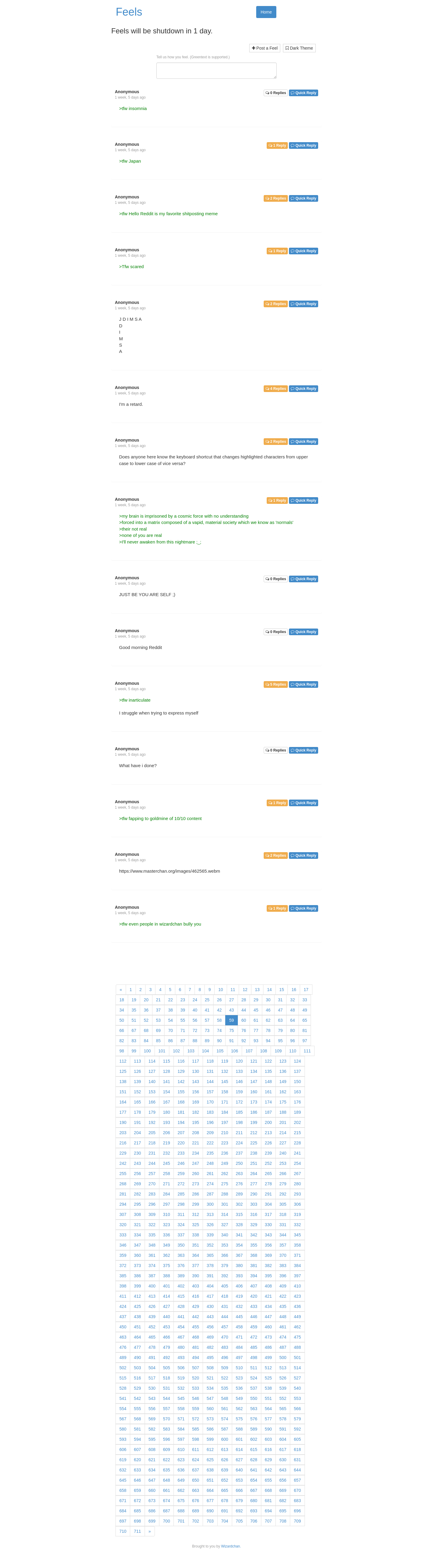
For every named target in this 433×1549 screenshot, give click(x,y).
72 (194, 1030)
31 (280, 999)
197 (224, 1122)
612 (210, 1449)
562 (239, 1408)
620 (137, 1459)
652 (224, 1480)
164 (122, 1102)
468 (195, 1337)
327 (224, 1224)
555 (137, 1408)
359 (122, 1255)
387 (152, 1275)
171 (224, 1102)
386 (137, 1275)
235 (210, 1153)
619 (122, 1459)
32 (292, 999)
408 (268, 1286)
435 (282, 1306)
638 (210, 1470)
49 (304, 1010)
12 (245, 989)
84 (146, 1040)
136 (282, 1071)
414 (166, 1296)
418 (224, 1296)
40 (194, 1010)
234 (195, 1153)
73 (207, 1030)
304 (268, 1204)
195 (195, 1122)
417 (210, 1296)
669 (282, 1490)
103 (190, 1050)
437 (122, 1316)
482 (210, 1347)
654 (253, 1480)
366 (224, 1255)
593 (122, 1439)
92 (243, 1040)
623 (180, 1459)
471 (239, 1337)
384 (297, 1265)
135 (268, 1071)
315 (239, 1214)
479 (166, 1347)
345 (297, 1234)
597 (180, 1439)
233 (180, 1153)
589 (253, 1429)
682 (282, 1500)
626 (224, 1459)
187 (268, 1112)
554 (122, 1408)
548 (224, 1398)
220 (180, 1142)
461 (282, 1326)
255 (122, 1173)
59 (231, 1020)
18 (121, 999)
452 (152, 1326)
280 (297, 1183)
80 (292, 1030)
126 (137, 1071)
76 (243, 1030)
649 (180, 1480)
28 (243, 999)
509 (224, 1367)
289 (239, 1194)
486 (268, 1347)
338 (195, 1234)
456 (210, 1326)
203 (122, 1132)
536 (239, 1388)
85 (158, 1040)
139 (137, 1081)
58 (219, 1020)
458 (239, 1326)
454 (180, 1326)
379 (224, 1265)
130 (195, 1071)
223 (224, 1142)
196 (210, 1122)
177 (122, 1112)
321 (137, 1224)
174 (268, 1102)
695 (282, 1510)
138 (122, 1081)
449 (297, 1316)
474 (282, 1337)
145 (224, 1081)
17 (306, 989)
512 (268, 1367)
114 (152, 1061)
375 (166, 1265)
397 (297, 1275)
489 (122, 1357)
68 (146, 1030)
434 (268, 1306)
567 (122, 1418)
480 (180, 1347)
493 (180, 1357)
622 (166, 1459)
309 (152, 1214)
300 (210, 1204)
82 (121, 1040)
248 (210, 1163)
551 (268, 1398)
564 (268, 1408)
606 (122, 1449)
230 (137, 1153)
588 (239, 1429)
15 (281, 989)
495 (210, 1357)
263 (239, 1173)
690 (210, 1510)
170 (210, 1102)
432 (239, 1306)
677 (210, 1500)
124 (297, 1061)
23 (182, 999)
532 (180, 1388)
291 (268, 1194)
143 (195, 1081)
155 (180, 1091)
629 (268, 1459)
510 (239, 1367)
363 (180, 1255)
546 (195, 1398)
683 (297, 1500)
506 (180, 1367)
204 (137, 1132)
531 (166, 1388)
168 (180, 1102)
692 (239, 1510)
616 (268, 1449)
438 (137, 1316)
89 (207, 1040)
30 (268, 999)
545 (180, 1398)
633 (137, 1470)
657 (297, 1480)
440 (166, 1316)
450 (122, 1326)
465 (152, 1337)
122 (268, 1061)
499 (268, 1357)
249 (224, 1163)
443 (210, 1316)
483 (224, 1347)
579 (297, 1418)
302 (239, 1204)
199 (253, 1122)
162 (282, 1091)
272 (180, 1183)
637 (195, 1470)
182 (195, 1112)
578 (282, 1418)
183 (210, 1112)
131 (210, 1071)
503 (137, 1367)
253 (282, 1163)
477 (137, 1347)
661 (166, 1490)
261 (210, 1173)
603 (268, 1439)
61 (255, 1020)
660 (152, 1490)
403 (195, 1286)
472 (253, 1337)
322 (152, 1224)
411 (122, 1296)
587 (224, 1429)
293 (297, 1194)
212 (253, 1132)
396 (282, 1275)
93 (255, 1040)
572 (195, 1418)
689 (195, 1510)
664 (210, 1490)
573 (210, 1418)
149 (282, 1081)
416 (195, 1296)
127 (152, 1071)
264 (253, 1173)
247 (195, 1163)
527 (297, 1378)
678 (224, 1500)
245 (166, 1163)
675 (180, 1500)
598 (195, 1439)
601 (239, 1439)
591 (282, 1429)
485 (253, 1347)
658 (122, 1490)
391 (210, 1275)
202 (297, 1122)
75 (231, 1030)
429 (195, 1306)
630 (282, 1459)
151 (122, 1091)
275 (224, 1183)
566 (297, 1408)
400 (152, 1286)
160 (253, 1091)
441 (180, 1316)
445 (239, 1316)
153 (152, 1091)
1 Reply (277, 145)
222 (210, 1142)
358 (297, 1245)
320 (122, 1224)
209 (210, 1132)
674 (166, 1500)
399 (137, 1286)
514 (297, 1367)
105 (219, 1050)
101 (161, 1050)
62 (268, 1020)
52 (146, 1020)
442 (195, 1316)
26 (219, 999)
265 (268, 1173)
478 (152, 1347)
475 (297, 1337)
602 (253, 1439)
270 (152, 1183)
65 (304, 1020)
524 (253, 1378)
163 (297, 1091)
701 (180, 1521)
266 (282, 1173)
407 (253, 1286)
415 (180, 1296)
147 (253, 1081)
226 (268, 1142)
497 (239, 1357)
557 (166, 1408)
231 (152, 1153)
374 (152, 1265)
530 (152, 1388)
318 (282, 1214)
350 (180, 1245)
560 (210, 1408)
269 (137, 1183)
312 (195, 1214)
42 (219, 1010)
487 (282, 1347)
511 (253, 1367)
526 (282, 1378)
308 (137, 1214)
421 (268, 1296)
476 (122, 1347)
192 (152, 1122)
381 (253, 1265)
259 (180, 1173)
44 (243, 1010)
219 (166, 1142)
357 (282, 1245)
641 (253, 1470)
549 (239, 1398)
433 (253, 1306)
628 (253, 1459)
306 (297, 1204)
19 (134, 999)
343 (268, 1234)
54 (170, 1020)
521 (210, 1378)
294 (122, 1204)
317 (268, 1214)
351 (195, 1245)
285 (180, 1194)
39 (182, 1010)
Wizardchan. (231, 1546)
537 (253, 1388)
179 (152, 1112)
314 (224, 1214)
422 (282, 1296)
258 (166, 1173)
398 (122, 1286)
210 (224, 1132)
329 (253, 1224)
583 (166, 1429)
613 (224, 1449)
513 (282, 1367)
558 (180, 1408)
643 (282, 1470)
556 (152, 1408)
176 (297, 1102)
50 (121, 1020)
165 (137, 1102)
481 (195, 1347)
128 (166, 1071)
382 (268, 1265)
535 (224, 1388)
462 (297, 1326)
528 (122, 1388)
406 (239, 1286)
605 (297, 1439)
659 (137, 1490)
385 (122, 1275)
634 (152, 1470)
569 (152, 1418)
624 (195, 1459)
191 (137, 1122)
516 (137, 1378)
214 (282, 1132)
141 (166, 1081)
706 (253, 1521)
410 (297, 1286)
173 (253, 1102)
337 (180, 1234)
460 (268, 1326)
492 (166, 1357)
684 (122, 1510)
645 (122, 1480)
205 (152, 1132)
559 (195, 1408)
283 (152, 1194)
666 (239, 1490)
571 (180, 1418)
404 (210, 1286)
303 (253, 1204)
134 (253, 1071)
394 (253, 1275)
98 (121, 1050)
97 (304, 1040)
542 (137, 1398)
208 (195, 1132)
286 (195, 1194)
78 (268, 1030)
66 (121, 1030)
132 (224, 1071)
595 (152, 1439)
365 (210, 1255)
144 (210, 1081)
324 (180, 1224)
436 (297, 1306)
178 (137, 1112)
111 (307, 1050)
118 (210, 1061)
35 (134, 1010)
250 (239, 1163)
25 (207, 999)
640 (239, 1470)
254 (297, 1163)
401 (166, 1286)
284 (166, 1194)
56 (194, 1020)
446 (253, 1316)
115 (166, 1061)
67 (134, 1030)
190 (122, 1122)
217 (137, 1142)
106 (234, 1050)
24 (194, 999)
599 (210, 1439)
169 (195, 1102)
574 (224, 1418)
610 (180, 1449)
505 (166, 1367)
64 (292, 1020)
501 (297, 1357)
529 (137, 1388)
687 (166, 1510)
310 (166, 1214)
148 (268, 1081)
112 (122, 1061)
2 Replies (276, 198)
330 (268, 1224)
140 (152, 1081)
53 (158, 1020)
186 (253, 1112)
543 (152, 1398)
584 (180, 1429)
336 (166, 1234)
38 (170, 1010)
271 (166, 1183)
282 (137, 1194)
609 (166, 1449)
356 (268, 1245)
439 (152, 1316)
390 (195, 1275)
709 (297, 1521)
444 (224, 1316)
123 (282, 1061)
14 (269, 989)
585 (195, 1429)
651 (210, 1480)
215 (297, 1132)
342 (253, 1234)
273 (195, 1183)
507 (195, 1367)
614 (239, 1449)
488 (297, 1347)
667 (253, 1490)
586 (210, 1429)
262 (224, 1173)
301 (224, 1204)
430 (210, 1306)
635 (166, 1470)
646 (137, 1480)
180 (166, 1112)
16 (293, 989)
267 (297, 1173)
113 (137, 1061)
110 (292, 1050)
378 (210, 1265)
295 (137, 1204)
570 (166, 1418)
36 (146, 1010)
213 (268, 1132)
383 (282, 1265)
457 (224, 1326)
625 (210, 1459)
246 (180, 1163)
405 (224, 1286)
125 (122, 1071)
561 (224, 1408)
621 (152, 1459)
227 (282, 1142)
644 (297, 1470)
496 (224, 1357)
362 (166, 1255)
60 (243, 1020)
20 (146, 999)
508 (210, 1367)
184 (224, 1112)
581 (137, 1429)
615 (253, 1449)
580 (122, 1429)
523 (239, 1378)
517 (152, 1378)
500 (282, 1357)
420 (253, 1296)
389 (180, 1275)
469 (210, 1337)
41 (207, 1010)
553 (297, 1398)
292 (282, 1194)
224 (239, 1142)
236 (224, 1153)
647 (152, 1480)
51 (134, 1020)
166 (152, 1102)
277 (253, 1183)
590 (268, 1429)
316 (253, 1214)
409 (282, 1286)
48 (292, 1010)
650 (195, 1480)
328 (239, 1224)
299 (195, 1204)
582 (152, 1429)
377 (195, 1265)
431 (224, 1306)
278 (268, 1183)
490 (137, 1357)
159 (239, 1091)
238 (253, 1153)
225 (253, 1142)
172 (239, 1102)
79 (280, 1030)
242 (122, 1163)
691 (224, 1510)
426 (152, 1306)
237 (239, 1153)
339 (210, 1234)
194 (180, 1122)
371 (297, 1255)
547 (210, 1398)
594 (137, 1439)
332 (297, 1224)
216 (122, 1142)
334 (137, 1234)
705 (239, 1521)
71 (182, 1030)
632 (122, 1470)
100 (147, 1050)
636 (180, 1470)
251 (253, 1163)
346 (122, 1245)
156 (195, 1091)
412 (137, 1296)
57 (207, 1020)
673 (152, 1500)
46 (268, 1010)
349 (166, 1245)
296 (152, 1204)
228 (297, 1142)
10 (220, 989)
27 (231, 999)
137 (297, 1071)
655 (268, 1480)
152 (137, 1091)
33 (304, 999)
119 (224, 1061)
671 (122, 1500)
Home (266, 12)
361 (152, 1255)
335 (152, 1234)
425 (137, 1306)
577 (268, 1418)
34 (121, 1010)
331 (282, 1224)
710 (122, 1531)
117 (195, 1061)
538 (268, 1388)
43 (231, 1010)
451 (137, 1326)
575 (239, 1418)
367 (239, 1255)
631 (297, 1459)
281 (122, 1194)
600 (224, 1439)
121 (253, 1061)
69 (158, 1030)
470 (224, 1337)
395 (268, 1275)
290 (253, 1194)
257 (152, 1173)
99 (134, 1050)
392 (224, 1275)
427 (166, 1306)
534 (210, 1388)
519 (180, 1378)
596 (166, 1439)
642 (268, 1470)
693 (253, 1510)
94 (268, 1040)
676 (195, 1500)
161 (268, 1091)
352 (210, 1245)
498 (253, 1357)
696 (297, 1510)
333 (122, 1234)
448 (282, 1316)
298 (180, 1204)
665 (224, 1490)
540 (297, 1388)
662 (180, 1490)
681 (268, 1500)
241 (297, 1153)
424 (122, 1306)
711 (137, 1531)
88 (194, 1040)
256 (137, 1173)
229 (122, 1153)
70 (170, 1030)
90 (219, 1040)
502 (122, 1367)
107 (249, 1050)
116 (180, 1061)
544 (166, 1398)
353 (224, 1245)
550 (253, 1398)
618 (297, 1449)
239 (268, 1153)
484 (239, 1347)
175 (282, 1102)
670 (297, 1490)
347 (137, 1245)
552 (282, 1398)
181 (180, 1112)
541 (122, 1398)
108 (263, 1050)
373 (137, 1265)
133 (239, 1071)
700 (166, 1521)
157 (210, 1091)
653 (239, 1480)
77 (255, 1030)
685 (137, 1510)
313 (210, 1214)
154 (166, 1091)
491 (152, 1357)
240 (282, 1153)
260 (195, 1173)
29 (255, 999)
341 (239, 1234)
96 (292, 1040)
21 (158, 999)
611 (195, 1449)
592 (297, 1429)
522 (224, 1378)
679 (239, 1500)
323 (166, 1224)
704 (224, 1521)
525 (268, 1378)
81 (304, 1030)
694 (268, 1510)
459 (253, 1326)
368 (253, 1255)
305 (282, 1204)
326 (210, 1224)
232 (166, 1153)
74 (219, 1030)
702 (195, 1521)
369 (268, 1255)
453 (166, 1326)
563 (253, 1408)
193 (166, 1122)
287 (210, 1194)
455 (195, 1326)
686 (152, 1510)
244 (152, 1163)
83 (134, 1040)
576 (253, 1418)
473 (268, 1337)
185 (239, 1112)
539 (282, 1388)
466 (166, 1337)
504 (152, 1367)
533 (195, 1388)
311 (180, 1214)
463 (122, 1337)
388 (166, 1275)
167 (166, 1102)
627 (239, 1459)
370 (282, 1255)
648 (166, 1480)
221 (195, 1142)
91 (231, 1040)
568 (137, 1418)
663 (195, 1490)
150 (297, 1081)
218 (152, 1142)
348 (152, 1245)
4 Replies (276, 389)
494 (195, 1357)
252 (268, 1163)
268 (122, 1183)
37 (158, 1010)
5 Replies (276, 684)
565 (282, 1408)
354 (239, 1245)
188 (282, 1112)
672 (137, 1500)
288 (224, 1194)
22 (170, 999)
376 (180, 1265)
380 (239, 1265)
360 (137, 1255)
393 (239, 1275)
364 (195, 1255)
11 (233, 989)
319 (297, 1214)
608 (152, 1449)
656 (282, 1480)
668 (268, 1490)
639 (224, 1470)
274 (210, 1183)
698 (137, 1521)
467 (180, 1337)
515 (122, 1378)
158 (224, 1091)
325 (195, 1224)
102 (176, 1050)
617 (282, 1449)
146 (239, 1081)
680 (253, 1500)
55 (182, 1020)
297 (166, 1204)
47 (280, 1010)
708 (282, 1521)
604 (282, 1439)
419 (239, 1296)
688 (180, 1510)
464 (137, 1337)
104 (205, 1050)
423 (297, 1296)
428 (180, 1306)
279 (282, 1183)
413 (152, 1296)
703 (210, 1521)
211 (239, 1132)
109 (278, 1050)
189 (297, 1112)
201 (282, 1122)
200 (268, 1122)
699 (152, 1521)
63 (280, 1020)
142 (180, 1081)
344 (282, 1234)
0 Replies (276, 93)
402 (180, 1286)
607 (137, 1449)
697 (122, 1521)
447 (268, 1316)
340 (224, 1234)
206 (166, 1132)
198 (239, 1122)
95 (280, 1040)
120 (239, 1061)
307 (122, 1214)
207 (180, 1132)
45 (255, 1010)
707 (268, 1521)
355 (253, 1245)
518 (166, 1378)
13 (257, 989)
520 (195, 1378)
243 (137, 1163)
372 (122, 1265)
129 (180, 1071)
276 (239, 1183)
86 (170, 1040)
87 (182, 1040)
